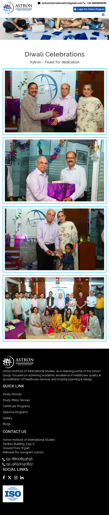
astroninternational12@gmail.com (60, 3)
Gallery (7, 418)
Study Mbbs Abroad (16, 400)
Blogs (7, 424)
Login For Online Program (89, 9)
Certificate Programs (16, 406)
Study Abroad (12, 394)
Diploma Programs (15, 412)
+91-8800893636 (94, 3)
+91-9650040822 (19, 464)
